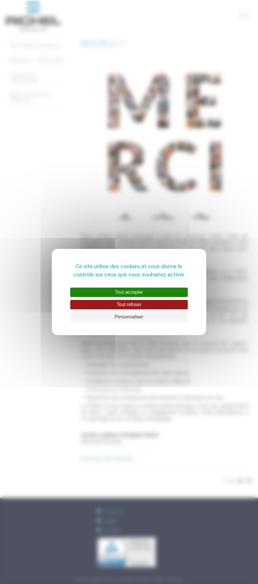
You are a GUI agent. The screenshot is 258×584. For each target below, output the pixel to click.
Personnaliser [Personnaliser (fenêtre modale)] (129, 316)
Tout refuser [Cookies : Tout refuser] (129, 304)
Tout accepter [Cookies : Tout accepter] (129, 292)
